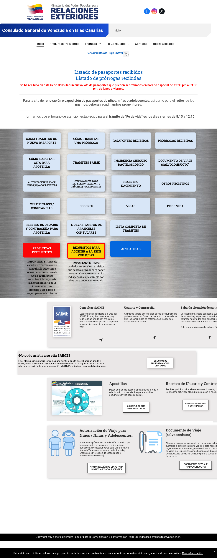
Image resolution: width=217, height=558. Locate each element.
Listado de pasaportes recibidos (108, 72)
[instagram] (154, 11)
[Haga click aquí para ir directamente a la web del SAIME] (178, 341)
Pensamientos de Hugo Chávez (105, 53)
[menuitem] (40, 43)
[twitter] (162, 11)
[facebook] (147, 11)
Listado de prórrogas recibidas (108, 78)
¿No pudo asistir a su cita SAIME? (44, 355)
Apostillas (195, 383)
